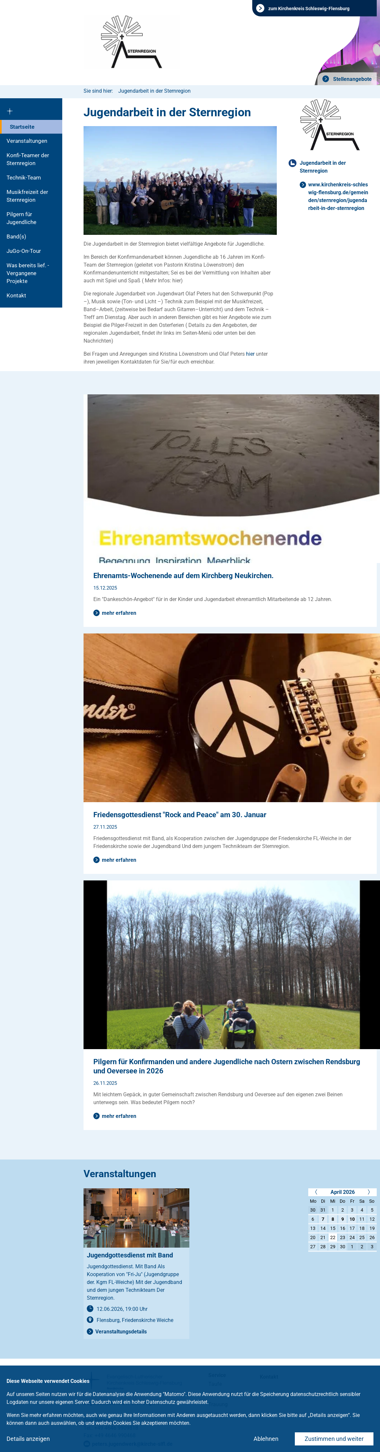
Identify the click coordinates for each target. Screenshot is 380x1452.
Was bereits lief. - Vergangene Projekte (28, 273)
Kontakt (16, 295)
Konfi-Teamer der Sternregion (28, 159)
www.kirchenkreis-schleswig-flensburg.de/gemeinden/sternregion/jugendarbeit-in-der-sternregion (338, 196)
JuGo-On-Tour (24, 251)
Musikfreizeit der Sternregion (27, 196)
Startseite (22, 126)
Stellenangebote (352, 79)
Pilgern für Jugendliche (21, 218)
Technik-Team (24, 177)
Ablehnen (266, 1438)
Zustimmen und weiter (334, 1438)
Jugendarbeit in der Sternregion (154, 91)
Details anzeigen (28, 1438)
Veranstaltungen (27, 141)
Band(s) (16, 236)
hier (250, 354)
